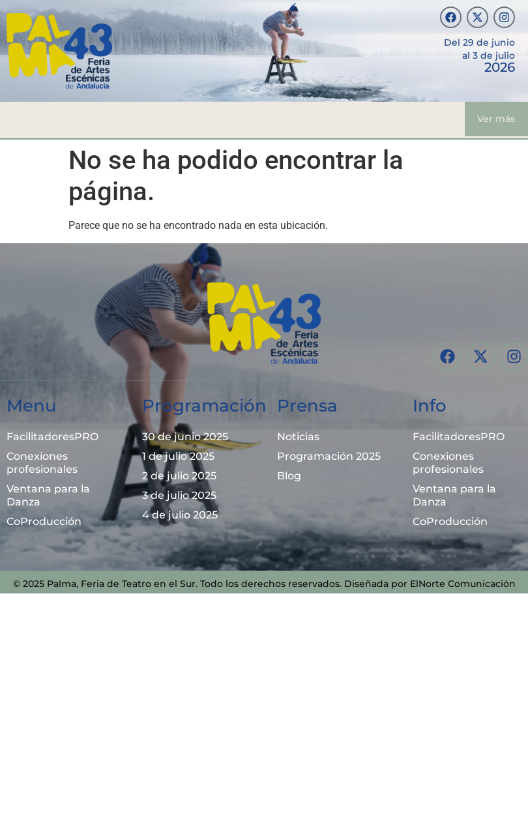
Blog (289, 476)
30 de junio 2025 (185, 436)
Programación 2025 (329, 456)
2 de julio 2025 (179, 476)
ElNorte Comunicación (463, 584)
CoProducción (44, 521)
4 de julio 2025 (180, 515)
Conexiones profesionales (42, 462)
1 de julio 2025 (178, 456)
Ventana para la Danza (48, 495)
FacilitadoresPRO (52, 436)
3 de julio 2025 (179, 495)
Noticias (298, 436)
